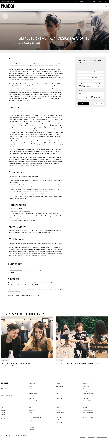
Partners (30, 422)
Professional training (88, 410)
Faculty (30, 419)
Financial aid (31, 398)
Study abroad (13, 9)
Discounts (85, 398)
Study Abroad (59, 398)
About (30, 407)
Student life (86, 383)
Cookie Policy (83, 437)
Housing (85, 391)
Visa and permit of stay (88, 393)
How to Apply (32, 391)
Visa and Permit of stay (16, 270)
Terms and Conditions (102, 437)
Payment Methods (33, 400)
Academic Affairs (60, 412)
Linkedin (3, 418)
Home (2, 9)
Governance (31, 429)
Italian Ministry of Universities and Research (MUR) (34, 249)
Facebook (3, 421)
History (30, 412)
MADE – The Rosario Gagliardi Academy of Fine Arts (24, 247)
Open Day (18, 291)
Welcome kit (86, 396)
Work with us (59, 422)
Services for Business (88, 417)
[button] (81, 6)
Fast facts (31, 415)
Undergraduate (59, 386)
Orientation (31, 388)
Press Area (58, 417)
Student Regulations (16, 267)
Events (30, 386)
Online (57, 393)
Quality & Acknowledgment (35, 417)
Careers (85, 407)
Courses (7, 9)
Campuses (31, 424)
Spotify (3, 414)
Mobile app (85, 388)
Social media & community (62, 419)
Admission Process (33, 393)
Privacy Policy (91, 437)
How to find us (32, 427)
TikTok (3, 412)
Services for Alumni (87, 415)
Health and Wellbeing (88, 400)
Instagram (3, 410)
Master (57, 388)
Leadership (31, 410)
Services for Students (88, 412)
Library (12, 272)
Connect (58, 407)
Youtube (3, 416)
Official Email (86, 386)
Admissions (32, 383)
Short (57, 391)
